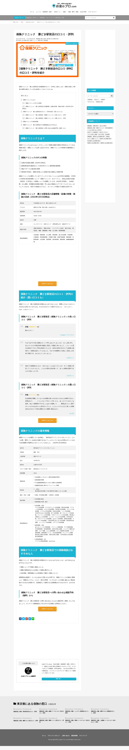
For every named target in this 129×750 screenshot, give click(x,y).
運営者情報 (75, 739)
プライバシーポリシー (53, 739)
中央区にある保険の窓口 (23, 40)
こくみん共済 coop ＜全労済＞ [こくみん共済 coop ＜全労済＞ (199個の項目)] (94, 130)
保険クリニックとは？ (28, 100)
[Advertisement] (32, 643)
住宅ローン (57, 12)
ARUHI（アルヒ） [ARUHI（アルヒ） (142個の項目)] (104, 132)
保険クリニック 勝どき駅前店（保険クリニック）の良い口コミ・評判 (44, 115)
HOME (16, 22)
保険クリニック (33, 40)
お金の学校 (83, 12)
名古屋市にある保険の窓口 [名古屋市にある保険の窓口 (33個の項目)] (93, 140)
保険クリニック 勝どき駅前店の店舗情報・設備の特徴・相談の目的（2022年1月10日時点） (47, 107)
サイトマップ (85, 739)
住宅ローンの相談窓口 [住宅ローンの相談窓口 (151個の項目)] (92, 132)
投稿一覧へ (58, 681)
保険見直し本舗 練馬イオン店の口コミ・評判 (24, 725)
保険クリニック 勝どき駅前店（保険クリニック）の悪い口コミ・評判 (44, 118)
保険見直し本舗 (59, 17)
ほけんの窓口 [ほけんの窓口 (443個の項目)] (103, 125)
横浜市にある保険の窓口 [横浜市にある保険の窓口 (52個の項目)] (99, 136)
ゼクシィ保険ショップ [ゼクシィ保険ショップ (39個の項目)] (92, 138)
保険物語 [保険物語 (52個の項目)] (89, 136)
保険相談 (42, 17)
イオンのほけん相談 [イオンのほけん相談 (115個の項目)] (92, 134)
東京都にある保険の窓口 (53, 38)
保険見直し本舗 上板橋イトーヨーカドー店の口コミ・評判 (103, 725)
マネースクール (50, 17)
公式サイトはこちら (47, 284)
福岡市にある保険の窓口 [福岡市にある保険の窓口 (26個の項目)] (106, 143)
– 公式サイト (70, 358)
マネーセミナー (92, 12)
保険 (64, 12)
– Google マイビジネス (67, 336)
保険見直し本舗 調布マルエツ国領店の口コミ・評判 (103, 715)
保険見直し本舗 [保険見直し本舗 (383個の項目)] (91, 128)
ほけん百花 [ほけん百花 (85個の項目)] (101, 134)
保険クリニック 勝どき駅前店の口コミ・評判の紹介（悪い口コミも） (42, 111)
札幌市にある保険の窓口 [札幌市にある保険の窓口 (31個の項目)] (93, 143)
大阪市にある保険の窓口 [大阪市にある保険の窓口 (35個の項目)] (105, 138)
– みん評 (71, 414)
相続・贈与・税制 (73, 12)
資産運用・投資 (47, 12)
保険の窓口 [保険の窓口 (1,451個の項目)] (95, 125)
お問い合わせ (66, 739)
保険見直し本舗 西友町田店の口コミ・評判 (25, 715)
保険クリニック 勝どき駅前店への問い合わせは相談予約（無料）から (44, 128)
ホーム (32, 12)
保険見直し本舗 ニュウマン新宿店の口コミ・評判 (77, 715)
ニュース (38, 12)
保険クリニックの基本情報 (29, 121)
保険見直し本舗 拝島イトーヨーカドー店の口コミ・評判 (77, 725)
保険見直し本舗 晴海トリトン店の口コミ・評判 (51, 725)
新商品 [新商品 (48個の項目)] (107, 136)
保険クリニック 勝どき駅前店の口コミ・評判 (48, 22)
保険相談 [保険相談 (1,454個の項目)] (89, 125)
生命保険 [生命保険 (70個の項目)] (107, 134)
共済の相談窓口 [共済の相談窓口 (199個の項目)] (109, 128)
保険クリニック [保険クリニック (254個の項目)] (100, 128)
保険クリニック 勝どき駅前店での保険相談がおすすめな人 (39, 125)
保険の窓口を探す (30, 22)
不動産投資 (28, 17)
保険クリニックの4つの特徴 (31, 103)
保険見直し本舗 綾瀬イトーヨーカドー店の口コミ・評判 (51, 715)
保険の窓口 (40, 40)
